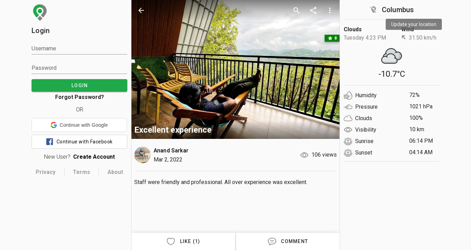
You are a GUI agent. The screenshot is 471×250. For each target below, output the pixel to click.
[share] (313, 10)
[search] (296, 10)
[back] (141, 10)
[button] (79, 125)
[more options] (330, 10)
